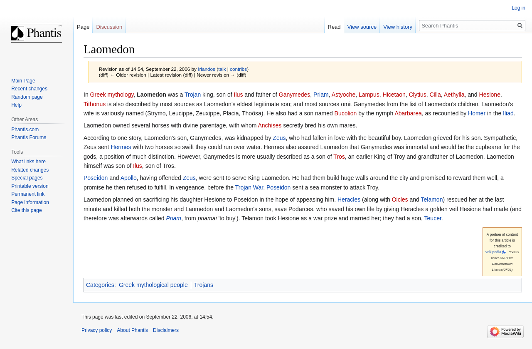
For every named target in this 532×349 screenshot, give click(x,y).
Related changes (30, 170)
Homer (476, 113)
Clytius (417, 94)
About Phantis (132, 330)
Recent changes (29, 89)
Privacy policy (96, 330)
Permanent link (27, 194)
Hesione (489, 94)
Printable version (29, 186)
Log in (518, 8)
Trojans (203, 285)
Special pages (26, 178)
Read (334, 27)
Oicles (400, 199)
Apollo (129, 177)
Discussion (109, 27)
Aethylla (454, 94)
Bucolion (346, 113)
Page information (30, 202)
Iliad (508, 113)
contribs (238, 69)
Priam (321, 94)
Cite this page (26, 210)
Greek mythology (112, 94)
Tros (339, 156)
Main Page (23, 81)
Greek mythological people (153, 285)
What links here (28, 162)
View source (362, 27)
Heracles (348, 199)
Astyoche (344, 94)
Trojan (193, 94)
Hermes (121, 147)
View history (397, 27)
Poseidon (96, 177)
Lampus (369, 94)
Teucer (432, 218)
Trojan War (249, 187)
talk (222, 69)
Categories (100, 285)
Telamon (432, 199)
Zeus (279, 138)
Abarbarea (407, 113)
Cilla (435, 94)
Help (16, 105)
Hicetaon (394, 94)
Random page (26, 97)
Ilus (238, 94)
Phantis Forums (28, 137)
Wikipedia (493, 252)
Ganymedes (294, 94)
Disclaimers (166, 330)
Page (83, 27)
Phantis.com (25, 129)
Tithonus (95, 104)
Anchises (269, 125)
